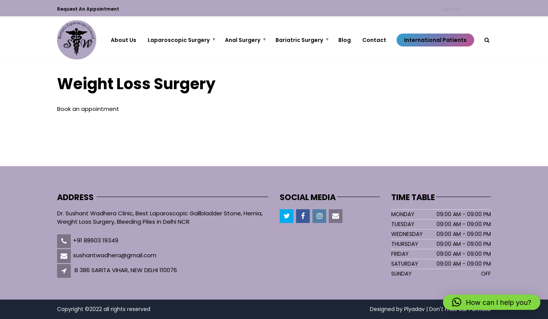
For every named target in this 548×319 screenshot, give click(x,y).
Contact (452, 9)
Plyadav (414, 309)
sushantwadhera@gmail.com (114, 255)
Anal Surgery (242, 40)
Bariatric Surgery (299, 40)
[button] (491, 302)
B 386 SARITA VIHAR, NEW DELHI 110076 (126, 270)
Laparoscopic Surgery (179, 40)
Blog (344, 40)
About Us (123, 40)
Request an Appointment (88, 9)
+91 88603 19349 (95, 240)
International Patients (435, 40)
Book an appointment (88, 109)
